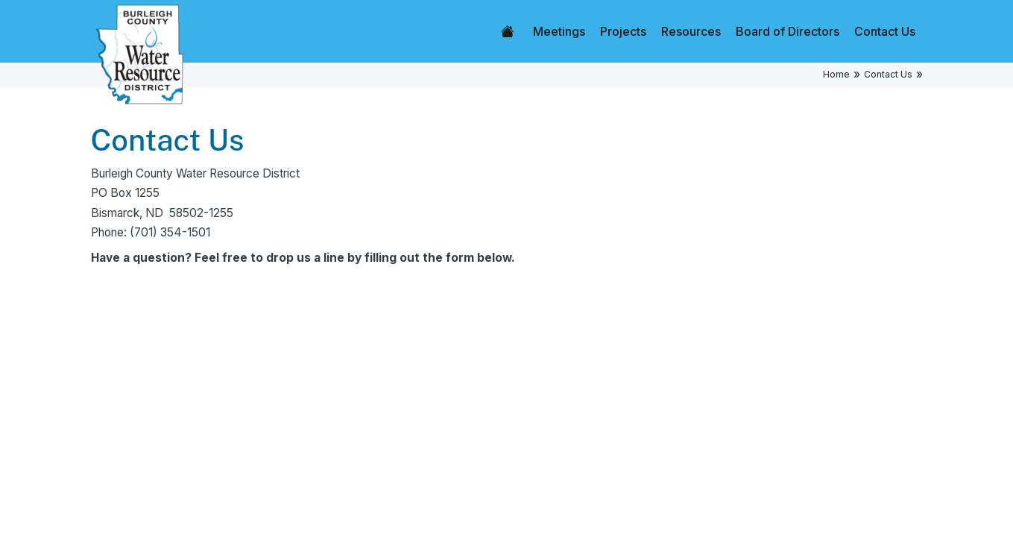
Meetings (559, 31)
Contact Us (884, 31)
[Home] (139, 53)
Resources (691, 31)
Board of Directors (787, 31)
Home (508, 32)
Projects (623, 31)
